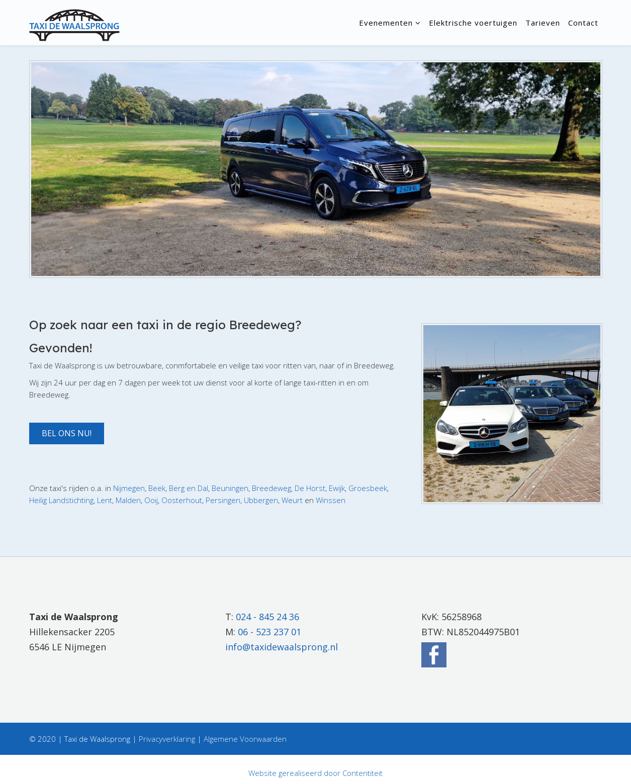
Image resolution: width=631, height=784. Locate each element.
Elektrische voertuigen (473, 23)
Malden (128, 500)
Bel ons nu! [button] (67, 433)
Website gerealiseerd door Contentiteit (315, 773)
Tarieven (542, 23)
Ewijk (337, 488)
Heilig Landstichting (61, 500)
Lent (104, 500)
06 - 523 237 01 (269, 632)
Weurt (292, 500)
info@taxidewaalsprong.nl (281, 647)
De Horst (310, 488)
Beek (156, 488)
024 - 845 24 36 (267, 617)
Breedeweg (271, 488)
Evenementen (386, 23)
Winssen (330, 500)
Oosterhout (181, 500)
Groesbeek (367, 488)
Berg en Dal (188, 488)
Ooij (151, 500)
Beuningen (230, 488)
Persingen (223, 500)
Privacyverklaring (167, 739)
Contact (583, 23)
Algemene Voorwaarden (245, 739)
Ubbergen (261, 500)
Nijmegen (129, 488)
